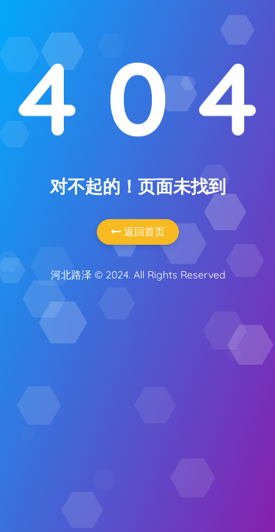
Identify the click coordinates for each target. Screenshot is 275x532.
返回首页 (138, 231)
